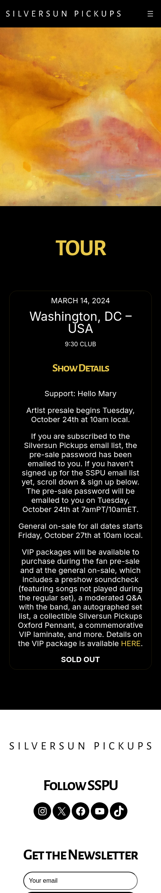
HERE (131, 643)
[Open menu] (150, 13)
